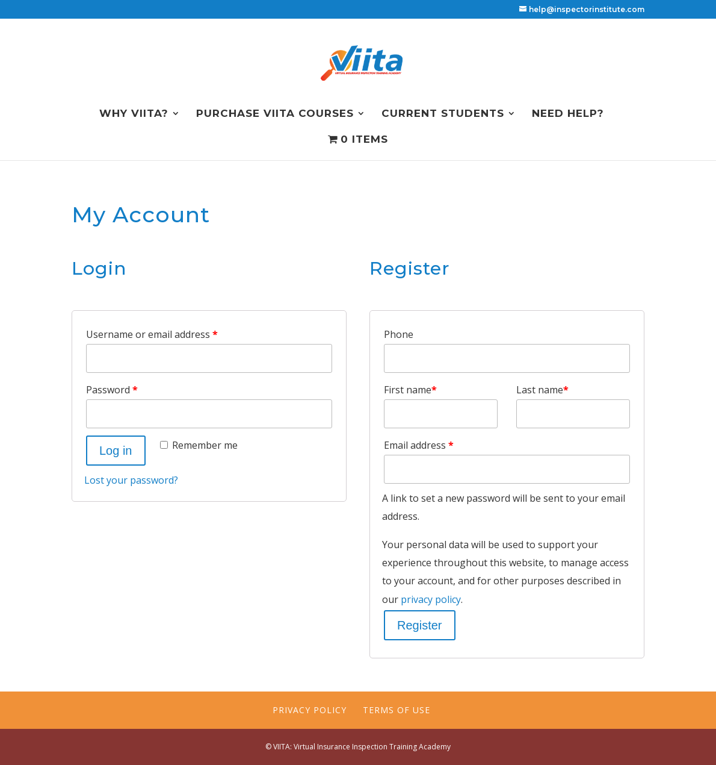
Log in (115, 450)
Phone (398, 334)
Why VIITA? (133, 114)
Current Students (442, 114)
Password (112, 389)
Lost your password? (131, 480)
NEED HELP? (568, 114)
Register (419, 625)
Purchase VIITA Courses (275, 114)
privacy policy (431, 599)
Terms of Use (396, 710)
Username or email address (152, 334)
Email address (419, 445)
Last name (542, 389)
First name (410, 389)
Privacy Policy (310, 710)
